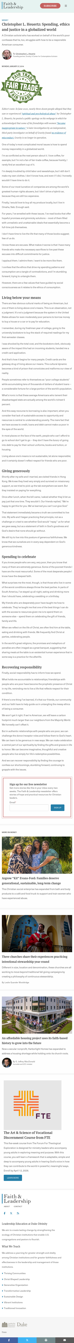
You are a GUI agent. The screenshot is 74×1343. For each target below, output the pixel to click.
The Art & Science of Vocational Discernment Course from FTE (28, 1135)
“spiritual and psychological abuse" (38, 113)
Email (12, 802)
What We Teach (11, 1246)
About (7, 1206)
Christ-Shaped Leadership (17, 1279)
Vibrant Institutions (13, 1302)
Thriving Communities (15, 1273)
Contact (18, 1206)
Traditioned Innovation (15, 1308)
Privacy (4, 1332)
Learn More (13, 1177)
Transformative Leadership (17, 1290)
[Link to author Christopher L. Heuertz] (7, 55)
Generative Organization (16, 1285)
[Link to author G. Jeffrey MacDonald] (7, 1063)
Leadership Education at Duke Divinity (24, 1223)
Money (5, 20)
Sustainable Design (13, 1296)
